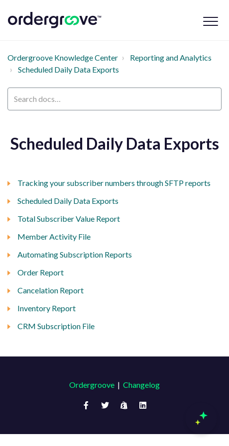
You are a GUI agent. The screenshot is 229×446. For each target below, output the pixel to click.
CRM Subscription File (56, 326)
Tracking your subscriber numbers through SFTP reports (114, 182)
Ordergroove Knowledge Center (62, 57)
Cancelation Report (50, 290)
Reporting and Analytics (171, 57)
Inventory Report (46, 308)
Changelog (141, 384)
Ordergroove (91, 384)
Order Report (40, 272)
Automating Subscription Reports (74, 254)
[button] (210, 21)
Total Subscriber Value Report (68, 218)
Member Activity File (54, 236)
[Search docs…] (114, 99)
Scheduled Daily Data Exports (68, 69)
